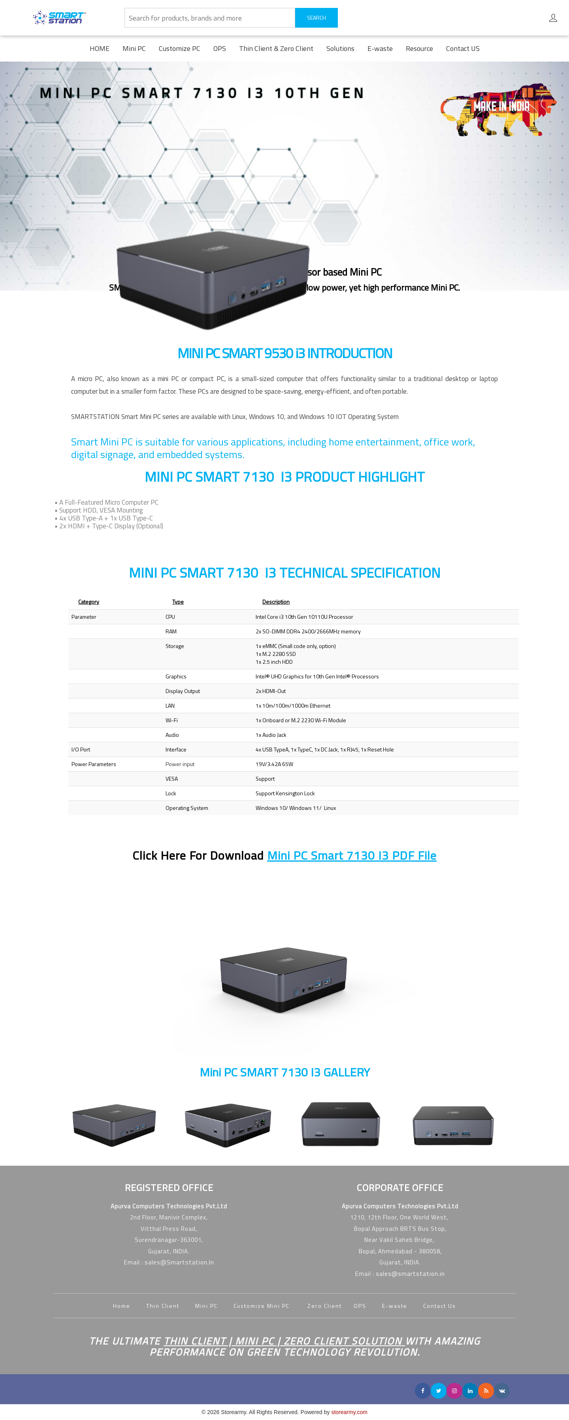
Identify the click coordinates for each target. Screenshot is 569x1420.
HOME (99, 48)
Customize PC (179, 48)
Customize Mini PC (263, 1306)
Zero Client (330, 1306)
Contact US (463, 48)
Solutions (340, 48)
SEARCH (316, 17)
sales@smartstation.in (410, 1273)
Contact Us (439, 1306)
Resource (419, 48)
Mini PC (134, 48)
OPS (219, 48)
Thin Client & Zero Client (276, 48)
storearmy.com (349, 1412)
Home (121, 1306)
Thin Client (162, 1306)
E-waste (380, 48)
